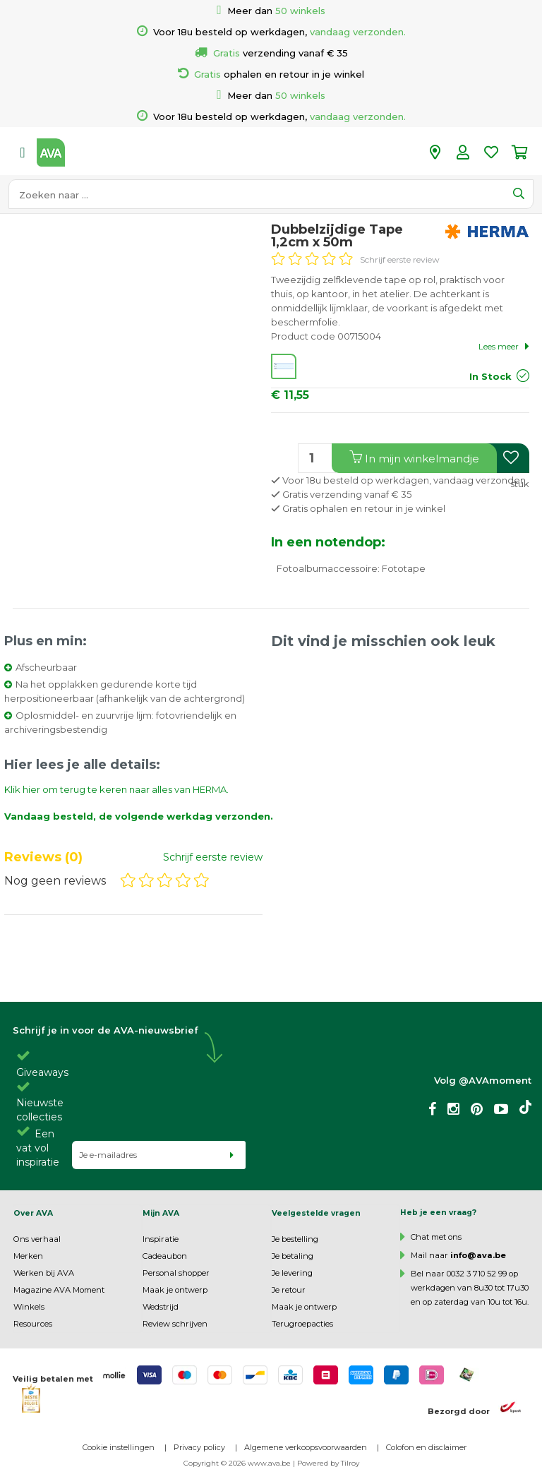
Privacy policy (199, 1447)
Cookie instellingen (119, 1447)
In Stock (490, 376)
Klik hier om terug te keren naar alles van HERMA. (116, 789)
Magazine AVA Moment (58, 1290)
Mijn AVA (161, 1213)
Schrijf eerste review (400, 259)
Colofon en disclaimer (426, 1447)
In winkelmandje (414, 457)
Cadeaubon (165, 1256)
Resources (32, 1324)
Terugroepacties (302, 1324)
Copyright (201, 1463)
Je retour (289, 1290)
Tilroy (350, 1463)
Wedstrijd (161, 1307)
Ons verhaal (37, 1239)
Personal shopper (176, 1273)
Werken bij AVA (43, 1273)
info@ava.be (478, 1255)
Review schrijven (175, 1324)
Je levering (292, 1273)
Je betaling (292, 1256)
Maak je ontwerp (175, 1290)
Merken (28, 1256)
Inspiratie (161, 1239)
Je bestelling (295, 1239)
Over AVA (33, 1213)
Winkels (28, 1307)
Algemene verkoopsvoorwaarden (305, 1447)
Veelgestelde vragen (316, 1213)
